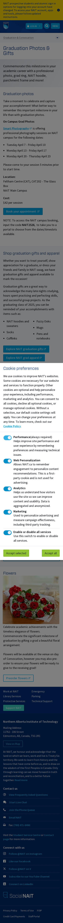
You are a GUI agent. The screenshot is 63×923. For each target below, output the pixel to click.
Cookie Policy (12, 426)
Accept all (51, 553)
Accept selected (16, 553)
